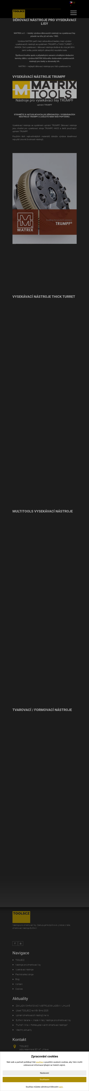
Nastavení (44, 1073)
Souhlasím (44, 1079)
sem (61, 1087)
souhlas (39, 1062)
